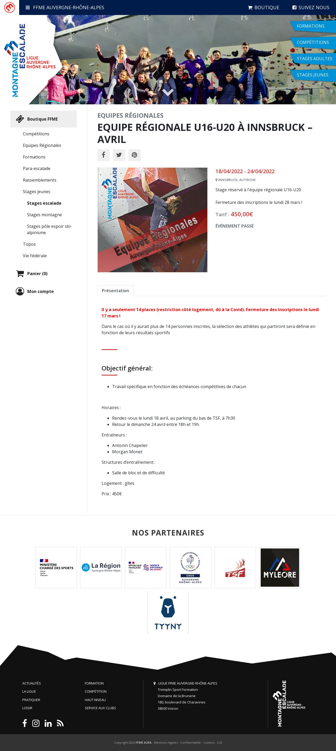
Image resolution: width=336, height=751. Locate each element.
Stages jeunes (36, 191)
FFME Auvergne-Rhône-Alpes (65, 7)
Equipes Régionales (42, 145)
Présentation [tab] (115, 291)
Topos (29, 244)
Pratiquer (31, 699)
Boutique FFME (36, 119)
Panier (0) (31, 273)
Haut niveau (95, 699)
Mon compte (34, 291)
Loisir (27, 708)
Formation (94, 683)
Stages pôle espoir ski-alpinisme (49, 229)
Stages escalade (44, 203)
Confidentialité (190, 742)
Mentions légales (166, 742)
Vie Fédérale (35, 256)
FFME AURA (143, 742)
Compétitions (36, 134)
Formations (34, 157)
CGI (219, 742)
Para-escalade (36, 168)
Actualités (31, 683)
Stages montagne (44, 215)
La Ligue (29, 691)
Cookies (208, 742)
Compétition (96, 691)
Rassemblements (39, 180)
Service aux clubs (100, 708)
